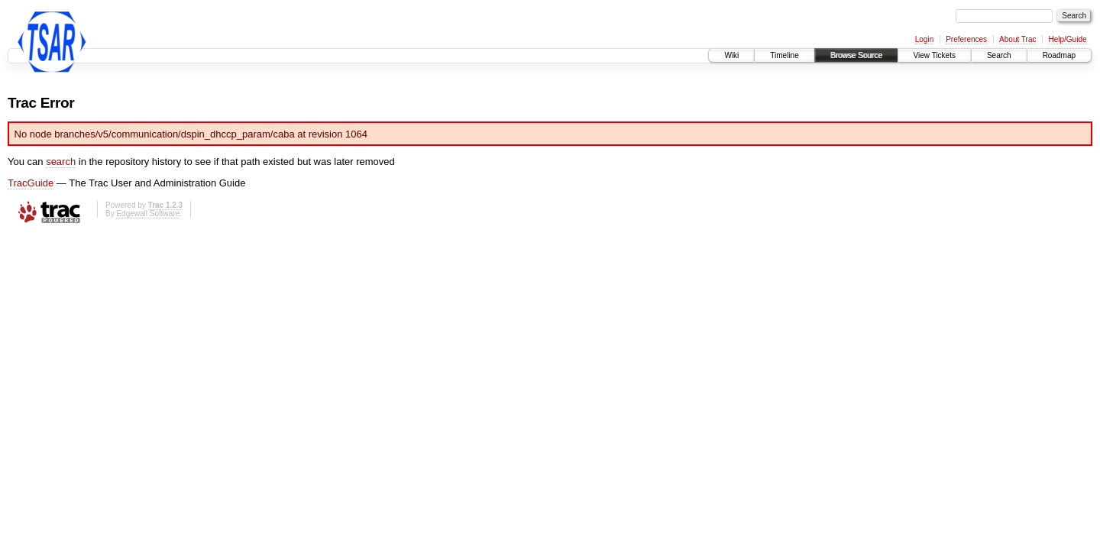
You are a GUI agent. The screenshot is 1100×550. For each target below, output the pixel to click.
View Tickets (935, 55)
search (61, 161)
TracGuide (30, 183)
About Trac (1017, 39)
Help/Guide (1067, 39)
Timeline (784, 55)
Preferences (966, 39)
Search (999, 55)
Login (924, 39)
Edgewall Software (148, 213)
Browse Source (856, 55)
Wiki (731, 55)
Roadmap (1059, 55)
